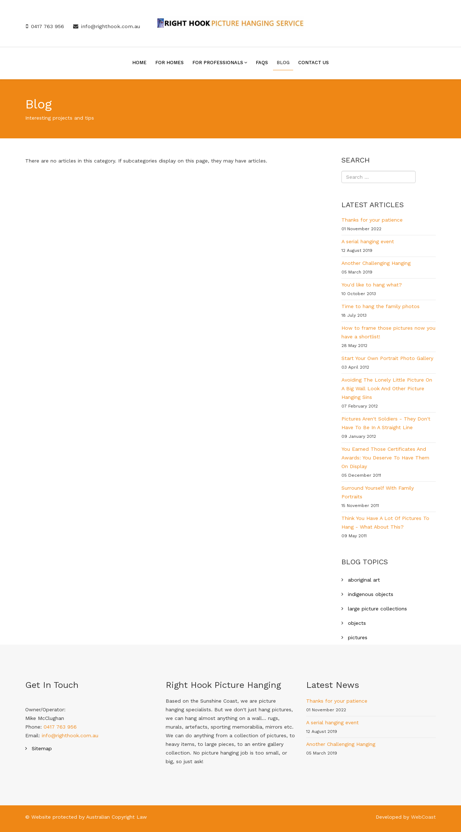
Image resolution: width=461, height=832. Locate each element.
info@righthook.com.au (110, 26)
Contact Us (313, 62)
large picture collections (376, 608)
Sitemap (41, 748)
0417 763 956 (47, 26)
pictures (356, 637)
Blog (283, 62)
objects (356, 623)
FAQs (262, 62)
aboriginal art (363, 580)
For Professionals (217, 62)
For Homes (169, 62)
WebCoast (423, 817)
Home (139, 62)
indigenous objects (369, 594)
